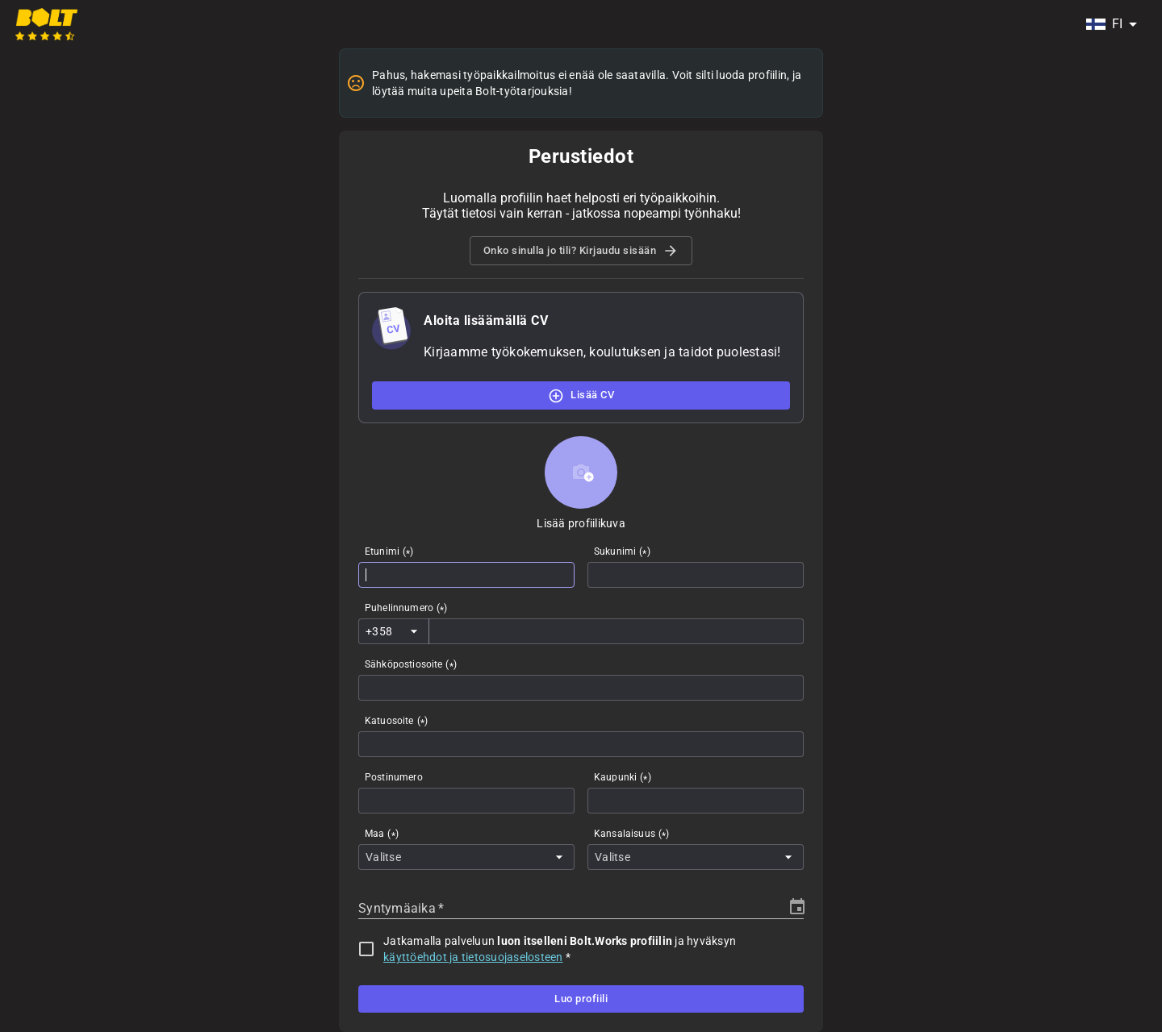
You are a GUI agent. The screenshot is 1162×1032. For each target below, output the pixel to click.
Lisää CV (581, 395)
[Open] (414, 631)
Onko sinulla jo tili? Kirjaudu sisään (581, 250)
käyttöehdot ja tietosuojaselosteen (473, 957)
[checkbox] (366, 949)
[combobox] (1111, 24)
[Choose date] (797, 907)
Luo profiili (581, 999)
